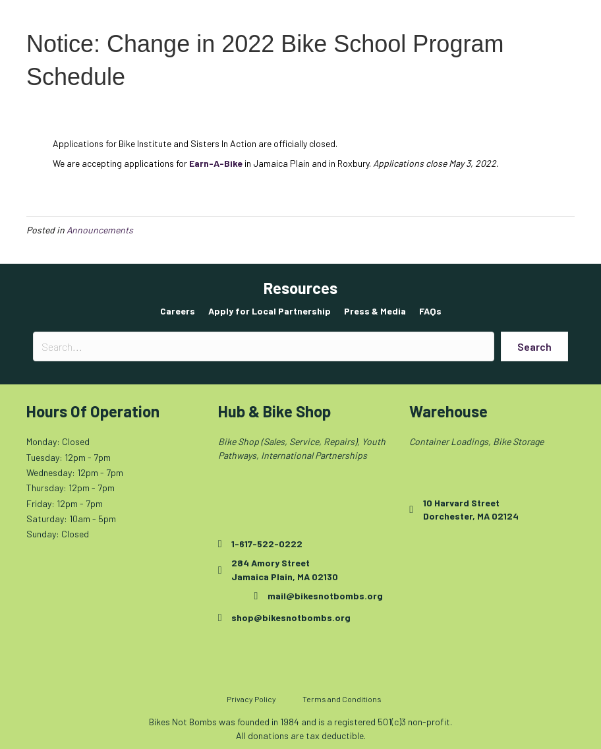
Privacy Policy (251, 699)
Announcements (100, 229)
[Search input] (263, 346)
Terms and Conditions (342, 699)
